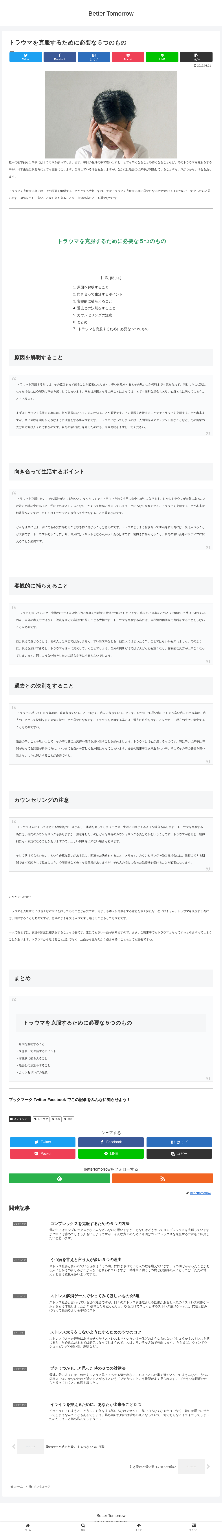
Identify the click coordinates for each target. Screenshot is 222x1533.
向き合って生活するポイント (100, 295)
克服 (56, 1120)
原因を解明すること (93, 288)
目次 (105, 277)
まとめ (82, 323)
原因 (68, 1120)
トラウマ (41, 1120)
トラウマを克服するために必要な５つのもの (113, 330)
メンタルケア (19, 1120)
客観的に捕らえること (94, 302)
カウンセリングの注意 (94, 316)
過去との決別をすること (96, 309)
